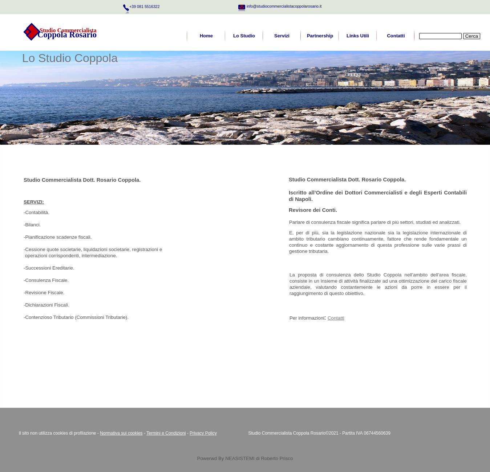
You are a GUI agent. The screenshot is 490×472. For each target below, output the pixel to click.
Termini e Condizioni (166, 433)
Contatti (336, 318)
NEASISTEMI (240, 458)
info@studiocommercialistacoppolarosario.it (284, 6)
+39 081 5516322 (144, 6)
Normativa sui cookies (121, 433)
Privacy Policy (203, 433)
